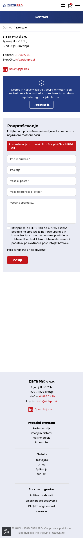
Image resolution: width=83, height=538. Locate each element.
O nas (41, 464)
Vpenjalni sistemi (41, 433)
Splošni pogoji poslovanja (41, 501)
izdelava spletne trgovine (34, 533)
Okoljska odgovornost (41, 506)
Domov (7, 27)
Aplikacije (41, 469)
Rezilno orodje (41, 428)
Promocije (41, 442)
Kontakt (41, 474)
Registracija (41, 104)
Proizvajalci (41, 460)
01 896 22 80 (22, 55)
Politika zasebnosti (41, 495)
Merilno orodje (41, 437)
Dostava (41, 511)
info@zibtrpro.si (25, 59)
